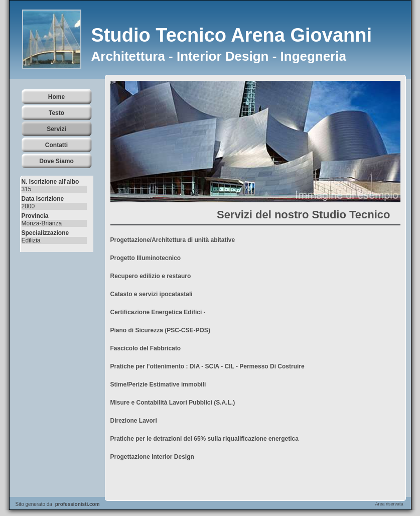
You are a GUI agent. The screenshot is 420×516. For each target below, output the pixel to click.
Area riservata (389, 503)
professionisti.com (77, 504)
